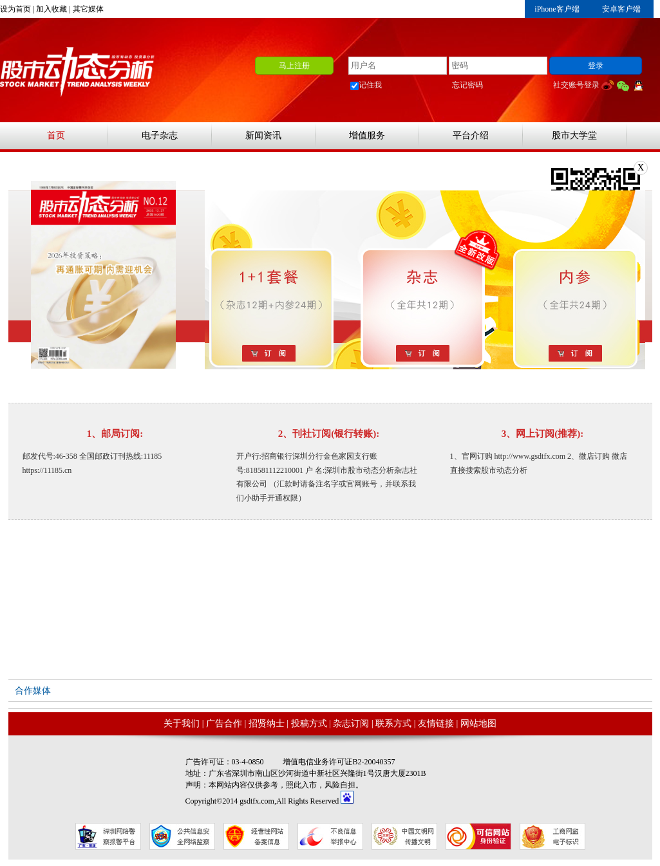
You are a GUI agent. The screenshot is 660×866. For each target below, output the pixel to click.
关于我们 (182, 723)
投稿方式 (309, 723)
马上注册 (294, 65)
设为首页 (15, 9)
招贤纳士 (267, 723)
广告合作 (224, 723)
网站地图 (478, 723)
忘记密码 (467, 84)
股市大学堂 (574, 135)
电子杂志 (160, 135)
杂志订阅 (351, 723)
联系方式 (393, 723)
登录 (595, 65)
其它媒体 (88, 9)
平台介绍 (471, 135)
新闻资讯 (263, 135)
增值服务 (367, 135)
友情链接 (436, 723)
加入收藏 (51, 9)
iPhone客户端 (556, 9)
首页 (56, 135)
